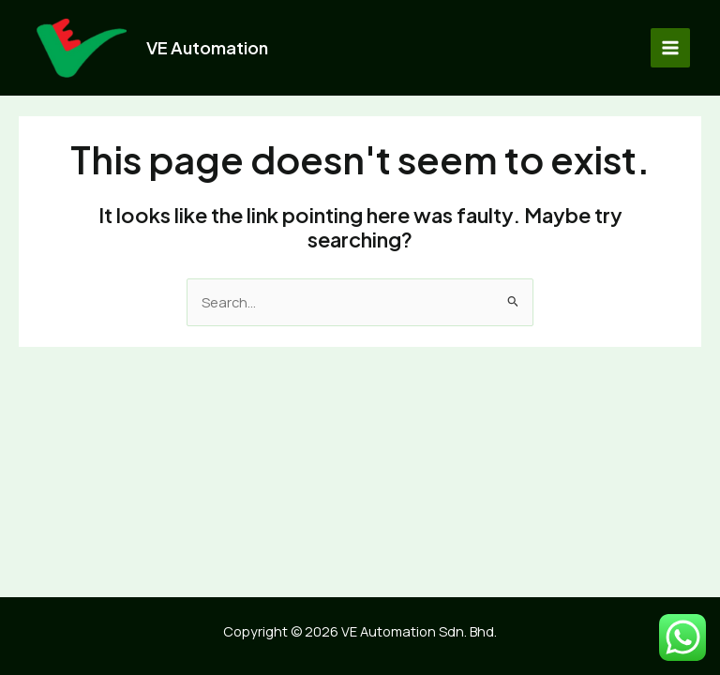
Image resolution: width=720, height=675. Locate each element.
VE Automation (207, 47)
